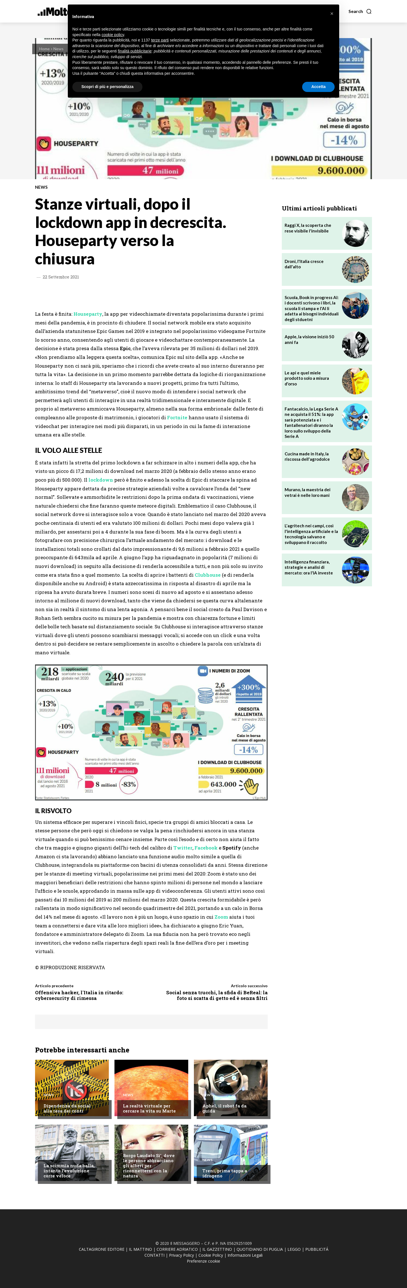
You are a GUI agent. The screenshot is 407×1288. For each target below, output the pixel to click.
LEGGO (294, 1249)
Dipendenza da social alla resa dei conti (67, 1108)
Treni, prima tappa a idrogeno (224, 1173)
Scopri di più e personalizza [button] (107, 86)
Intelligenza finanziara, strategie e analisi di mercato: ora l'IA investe (309, 567)
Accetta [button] (318, 86)
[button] (360, 11)
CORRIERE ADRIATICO (177, 1249)
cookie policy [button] (113, 34)
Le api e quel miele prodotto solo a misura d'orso (307, 378)
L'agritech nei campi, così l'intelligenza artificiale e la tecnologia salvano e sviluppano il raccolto (311, 534)
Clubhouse (208, 575)
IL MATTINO (140, 1249)
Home (44, 48)
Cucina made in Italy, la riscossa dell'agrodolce (307, 456)
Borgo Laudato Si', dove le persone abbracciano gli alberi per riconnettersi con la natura (149, 1166)
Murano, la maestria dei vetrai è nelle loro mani (307, 492)
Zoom (221, 917)
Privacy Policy (181, 1255)
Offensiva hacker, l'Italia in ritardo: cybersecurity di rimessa (79, 995)
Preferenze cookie (203, 1261)
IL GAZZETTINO (217, 1249)
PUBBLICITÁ (316, 1249)
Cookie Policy (210, 1255)
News (58, 48)
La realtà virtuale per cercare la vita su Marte (149, 1108)
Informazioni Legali (245, 1255)
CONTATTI (154, 1255)
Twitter (182, 847)
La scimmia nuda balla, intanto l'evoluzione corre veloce (69, 1171)
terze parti (160, 40)
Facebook (206, 847)
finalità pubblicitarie (134, 51)
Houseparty (87, 314)
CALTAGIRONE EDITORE (101, 1249)
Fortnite (177, 417)
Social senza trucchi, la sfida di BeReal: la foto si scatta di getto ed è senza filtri (217, 995)
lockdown (100, 480)
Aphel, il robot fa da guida (224, 1108)
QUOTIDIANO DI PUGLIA (260, 1249)
